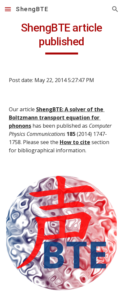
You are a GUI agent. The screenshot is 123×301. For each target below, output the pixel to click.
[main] (61, 37)
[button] (8, 9)
